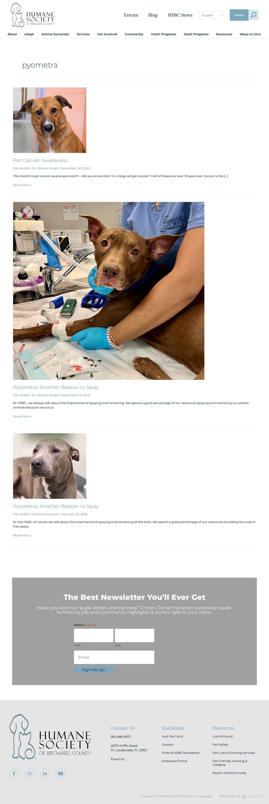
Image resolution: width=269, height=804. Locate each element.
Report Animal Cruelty (229, 773)
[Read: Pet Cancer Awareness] (49, 120)
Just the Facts (172, 736)
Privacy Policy (205, 796)
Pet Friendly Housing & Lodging (230, 763)
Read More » (22, 185)
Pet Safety (220, 744)
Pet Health (21, 168)
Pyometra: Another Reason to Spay (55, 387)
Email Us (117, 759)
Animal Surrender (55, 34)
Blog (132, 15)
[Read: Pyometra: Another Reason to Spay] (108, 290)
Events (111, 15)
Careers (168, 744)
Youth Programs (163, 34)
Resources (224, 34)
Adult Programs (196, 34)
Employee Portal (174, 761)
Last (118, 645)
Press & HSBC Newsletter (181, 753)
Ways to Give (250, 34)
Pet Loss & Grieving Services (234, 753)
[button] (251, 15)
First (77, 645)
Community (134, 34)
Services (83, 34)
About (12, 34)
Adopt (29, 34)
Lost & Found (223, 736)
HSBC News (160, 15)
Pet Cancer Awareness (40, 160)
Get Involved (107, 34)
